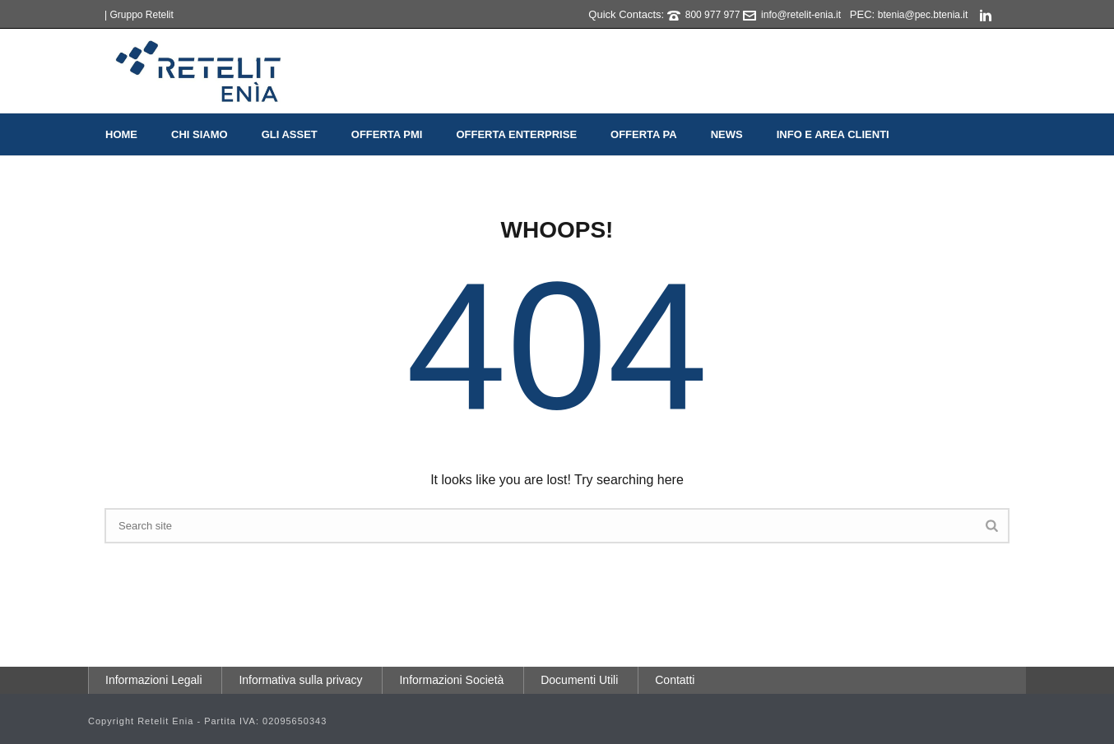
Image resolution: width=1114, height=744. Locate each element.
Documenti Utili (579, 679)
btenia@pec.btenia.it (923, 15)
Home (121, 134)
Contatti (674, 679)
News (727, 134)
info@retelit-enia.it (801, 15)
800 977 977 (712, 15)
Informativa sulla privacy (300, 679)
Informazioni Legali (153, 679)
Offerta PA (643, 134)
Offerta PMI (387, 134)
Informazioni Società (451, 679)
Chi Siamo (199, 134)
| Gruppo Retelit (139, 15)
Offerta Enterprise (516, 134)
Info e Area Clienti (833, 134)
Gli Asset (290, 134)
